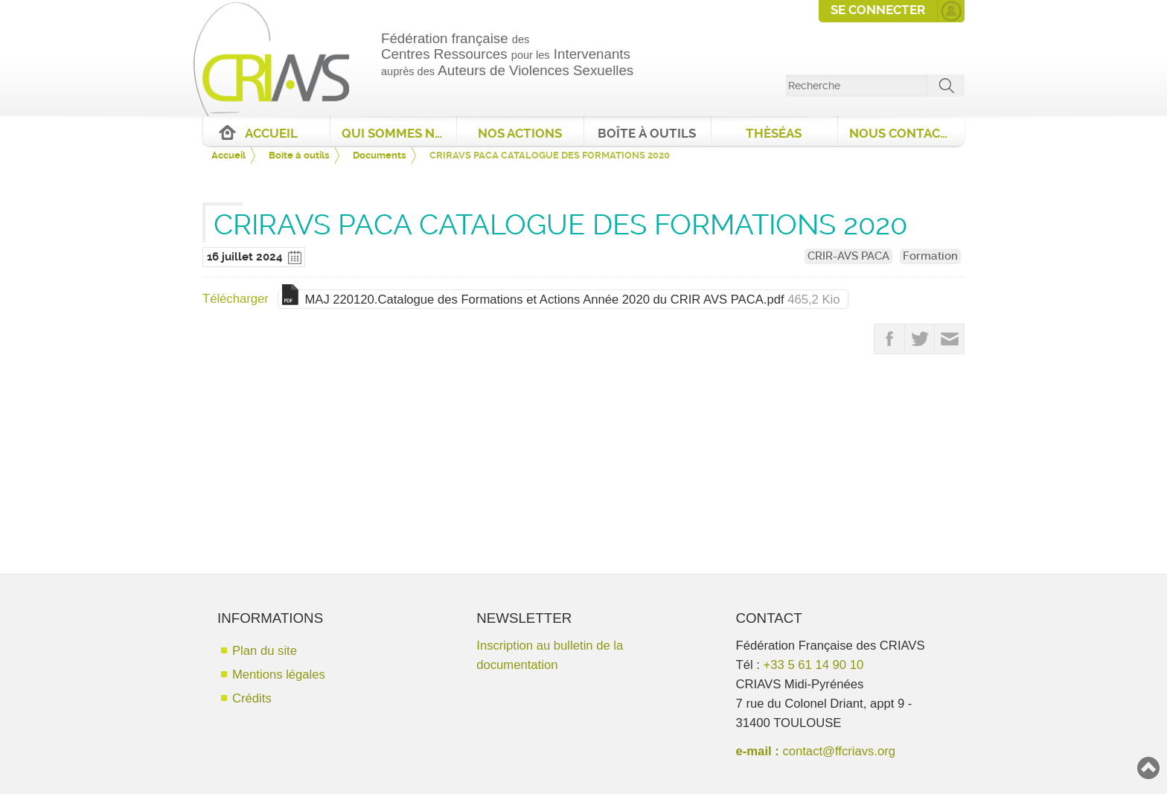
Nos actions (520, 134)
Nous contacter (906, 134)
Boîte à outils (647, 134)
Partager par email (950, 339)
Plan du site (264, 651)
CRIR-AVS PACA (848, 256)
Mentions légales (278, 674)
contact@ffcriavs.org (838, 751)
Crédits (252, 698)
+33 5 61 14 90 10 (814, 665)
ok (947, 85)
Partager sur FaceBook (889, 339)
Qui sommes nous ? (399, 134)
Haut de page (1148, 768)
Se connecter (878, 10)
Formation (930, 256)
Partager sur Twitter (920, 339)
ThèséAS (774, 134)
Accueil (271, 134)
